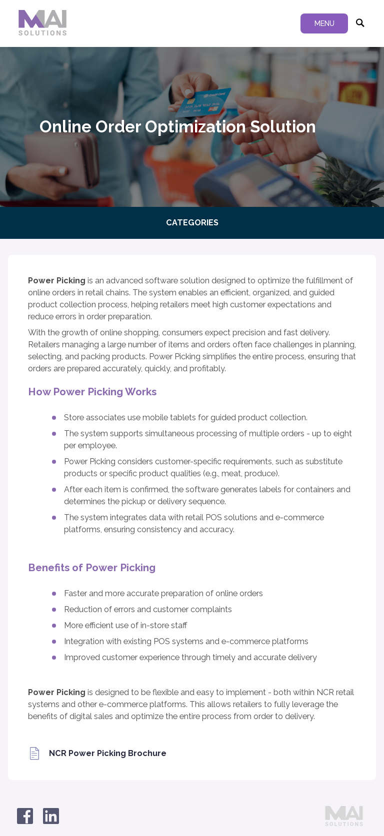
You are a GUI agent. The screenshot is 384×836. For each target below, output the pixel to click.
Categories (192, 222)
